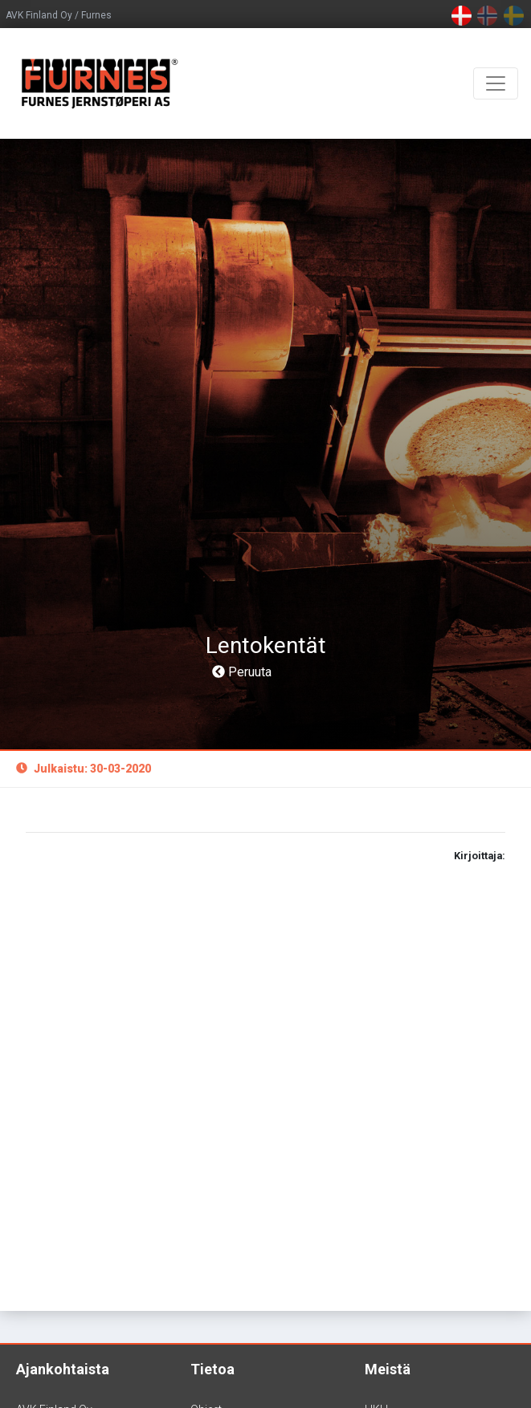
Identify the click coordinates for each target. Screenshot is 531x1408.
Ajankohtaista (62, 1369)
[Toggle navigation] (495, 83)
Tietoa (212, 1369)
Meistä (388, 1369)
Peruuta (242, 672)
